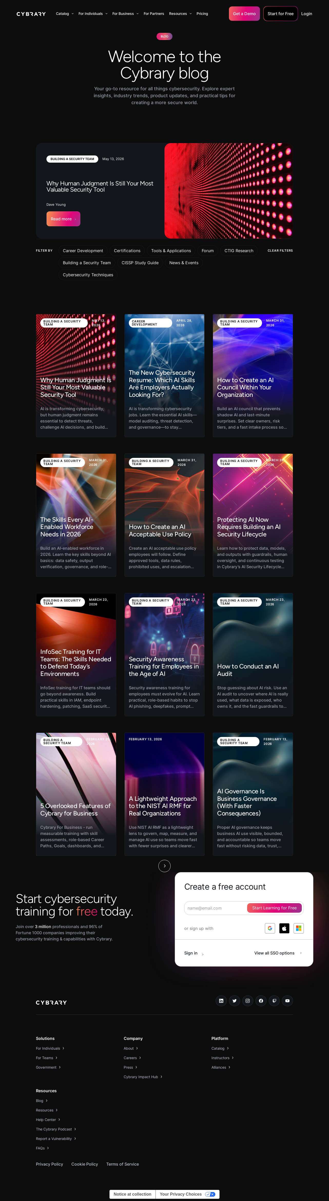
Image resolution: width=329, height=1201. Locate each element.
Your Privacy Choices (181, 1194)
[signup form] (244, 908)
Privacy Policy (49, 1164)
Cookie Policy (84, 1164)
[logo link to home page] (51, 1003)
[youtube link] (287, 1001)
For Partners (154, 13)
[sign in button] (196, 953)
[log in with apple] (284, 928)
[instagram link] (248, 1001)
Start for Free (281, 13)
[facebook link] (261, 1001)
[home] (31, 14)
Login (306, 13)
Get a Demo (244, 13)
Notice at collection (132, 1194)
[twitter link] (234, 1001)
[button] (65, 13)
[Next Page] (164, 866)
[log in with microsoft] (299, 928)
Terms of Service (122, 1164)
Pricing (202, 13)
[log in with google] (270, 928)
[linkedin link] (221, 1001)
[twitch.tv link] (274, 1001)
